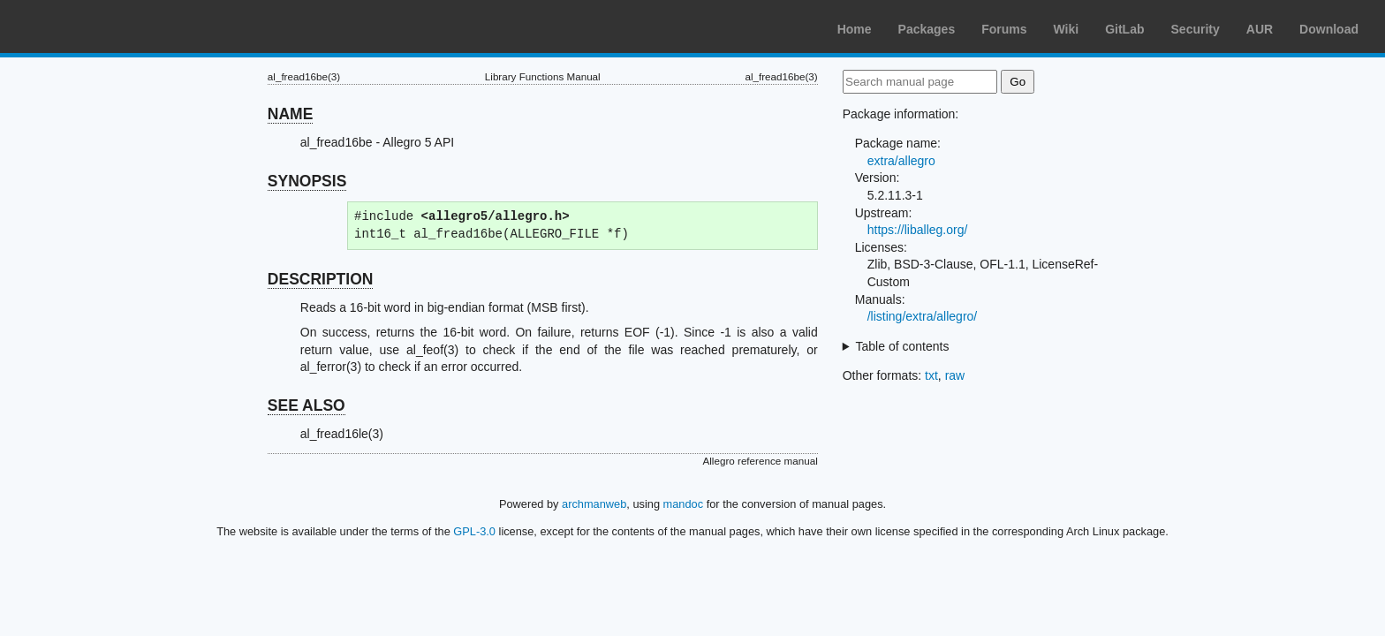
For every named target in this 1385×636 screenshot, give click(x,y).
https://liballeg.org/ (917, 230)
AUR (1259, 29)
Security (1195, 29)
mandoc (683, 504)
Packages (927, 29)
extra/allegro (901, 161)
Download (1329, 29)
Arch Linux (97, 26)
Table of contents (903, 346)
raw (955, 375)
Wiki (1066, 29)
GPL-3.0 (474, 531)
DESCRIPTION (321, 279)
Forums (1003, 29)
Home (854, 29)
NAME (291, 114)
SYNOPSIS (307, 181)
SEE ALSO (306, 405)
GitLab (1124, 29)
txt (931, 375)
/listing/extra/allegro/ (922, 316)
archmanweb (594, 504)
